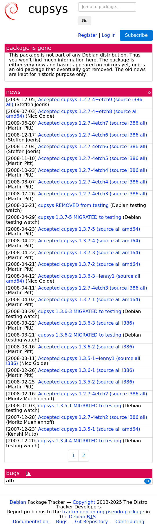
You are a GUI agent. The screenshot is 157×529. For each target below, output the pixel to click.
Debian (18, 502)
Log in (109, 35)
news (13, 92)
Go (84, 20)
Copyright (84, 502)
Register (87, 35)
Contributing (130, 521)
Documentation (30, 521)
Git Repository (91, 521)
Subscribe (136, 35)
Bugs (61, 521)
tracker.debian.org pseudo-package (103, 512)
